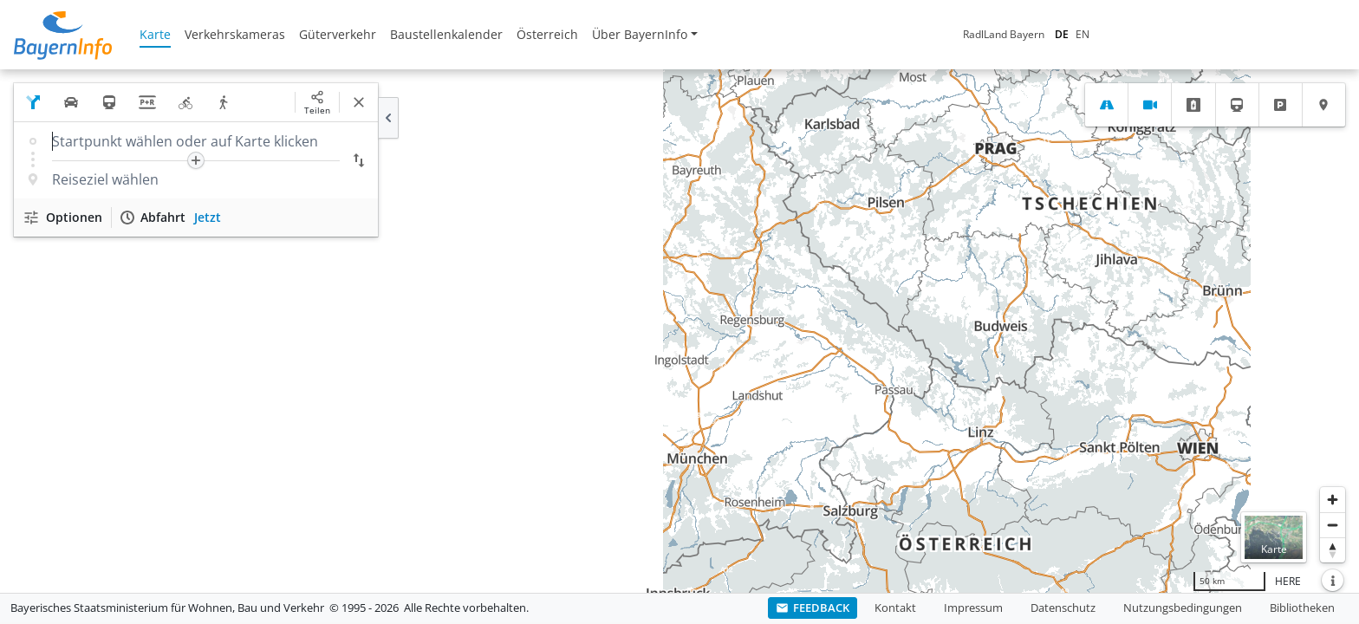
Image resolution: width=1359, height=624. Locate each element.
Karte (155, 34)
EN (936, 34)
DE (915, 34)
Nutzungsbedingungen (1182, 607)
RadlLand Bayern (857, 34)
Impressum (973, 607)
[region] (679, 331)
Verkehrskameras (235, 34)
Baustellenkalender (446, 34)
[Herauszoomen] (1332, 524)
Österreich (547, 34)
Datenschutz (1063, 607)
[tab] (1106, 105)
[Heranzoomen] (1332, 499)
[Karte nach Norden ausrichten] (1332, 549)
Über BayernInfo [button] (639, 34)
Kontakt (895, 607)
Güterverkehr (337, 34)
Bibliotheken (1302, 607)
